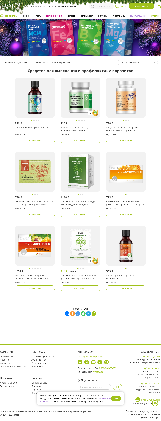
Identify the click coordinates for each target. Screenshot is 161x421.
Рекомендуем (7, 386)
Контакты (5, 363)
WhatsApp (98, 371)
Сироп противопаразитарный (31, 127)
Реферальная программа (38, 365)
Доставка (36, 386)
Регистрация (141, 6)
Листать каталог (9, 382)
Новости (4, 359)
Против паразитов (60, 62)
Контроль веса (86, 16)
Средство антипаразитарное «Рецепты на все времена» (122, 129)
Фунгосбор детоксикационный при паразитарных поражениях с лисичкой (34, 203)
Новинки (26, 16)
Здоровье (71, 16)
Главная (8, 62)
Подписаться (87, 380)
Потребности (38, 62)
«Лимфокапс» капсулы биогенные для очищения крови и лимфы (79, 277)
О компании (28, 6)
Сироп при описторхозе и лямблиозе (120, 277)
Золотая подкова (138, 16)
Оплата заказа (39, 382)
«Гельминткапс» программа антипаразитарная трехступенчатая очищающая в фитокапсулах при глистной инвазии (35, 277)
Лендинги (51, 6)
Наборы (38, 16)
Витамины (102, 16)
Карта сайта (38, 389)
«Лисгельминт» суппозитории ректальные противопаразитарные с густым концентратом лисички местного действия (125, 203)
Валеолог (155, 16)
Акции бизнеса (39, 359)
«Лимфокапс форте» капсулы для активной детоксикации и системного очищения (78, 203)
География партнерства (13, 366)
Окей (116, 398)
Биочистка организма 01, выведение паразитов (74, 129)
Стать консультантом (42, 356)
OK (117, 386)
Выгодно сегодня (54, 16)
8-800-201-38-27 (107, 368)
